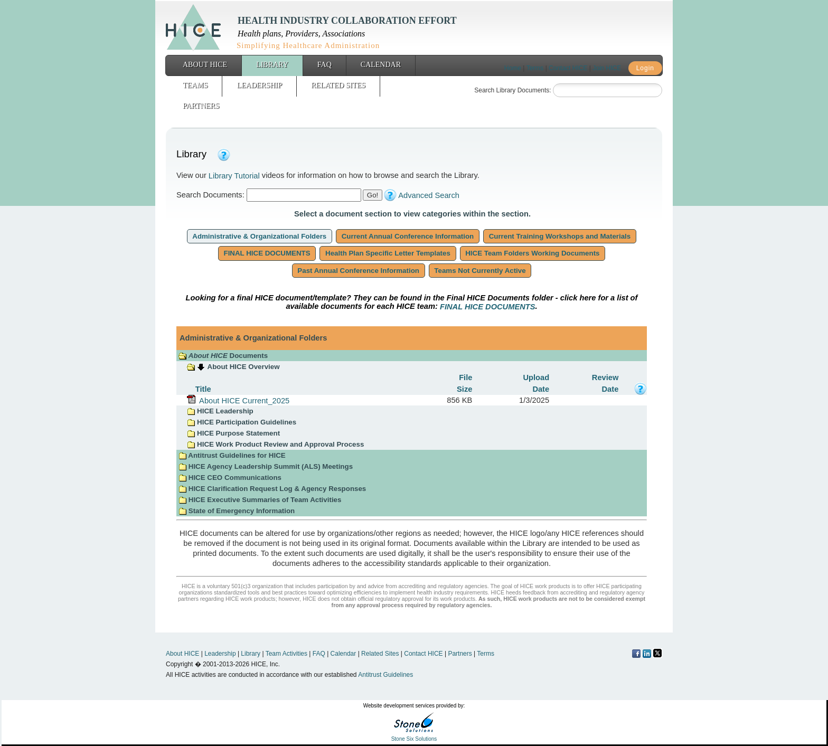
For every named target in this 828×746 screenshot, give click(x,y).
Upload (536, 377)
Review (605, 377)
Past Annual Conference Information (358, 271)
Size (464, 388)
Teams (195, 85)
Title (203, 388)
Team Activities (286, 653)
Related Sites (338, 85)
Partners (201, 106)
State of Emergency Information (237, 511)
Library (272, 65)
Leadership (259, 85)
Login (645, 68)
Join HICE (606, 68)
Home (512, 68)
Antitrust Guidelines (385, 674)
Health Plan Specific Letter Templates (387, 253)
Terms (535, 68)
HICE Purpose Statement (233, 433)
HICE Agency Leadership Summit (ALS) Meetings (265, 466)
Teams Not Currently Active (480, 271)
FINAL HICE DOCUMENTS (267, 253)
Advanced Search (428, 195)
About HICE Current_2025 (242, 400)
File (465, 377)
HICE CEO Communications (229, 477)
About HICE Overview (244, 367)
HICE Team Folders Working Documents (533, 253)
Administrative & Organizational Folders (259, 236)
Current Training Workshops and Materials (560, 236)
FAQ (324, 65)
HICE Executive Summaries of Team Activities (259, 500)
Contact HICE (568, 68)
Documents (223, 356)
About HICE (205, 65)
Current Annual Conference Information (408, 236)
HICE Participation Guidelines (241, 422)
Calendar (381, 65)
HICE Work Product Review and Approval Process (275, 444)
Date (540, 388)
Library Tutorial (234, 176)
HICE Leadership (220, 411)
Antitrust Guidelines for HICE (232, 455)
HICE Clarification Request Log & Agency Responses (272, 489)
